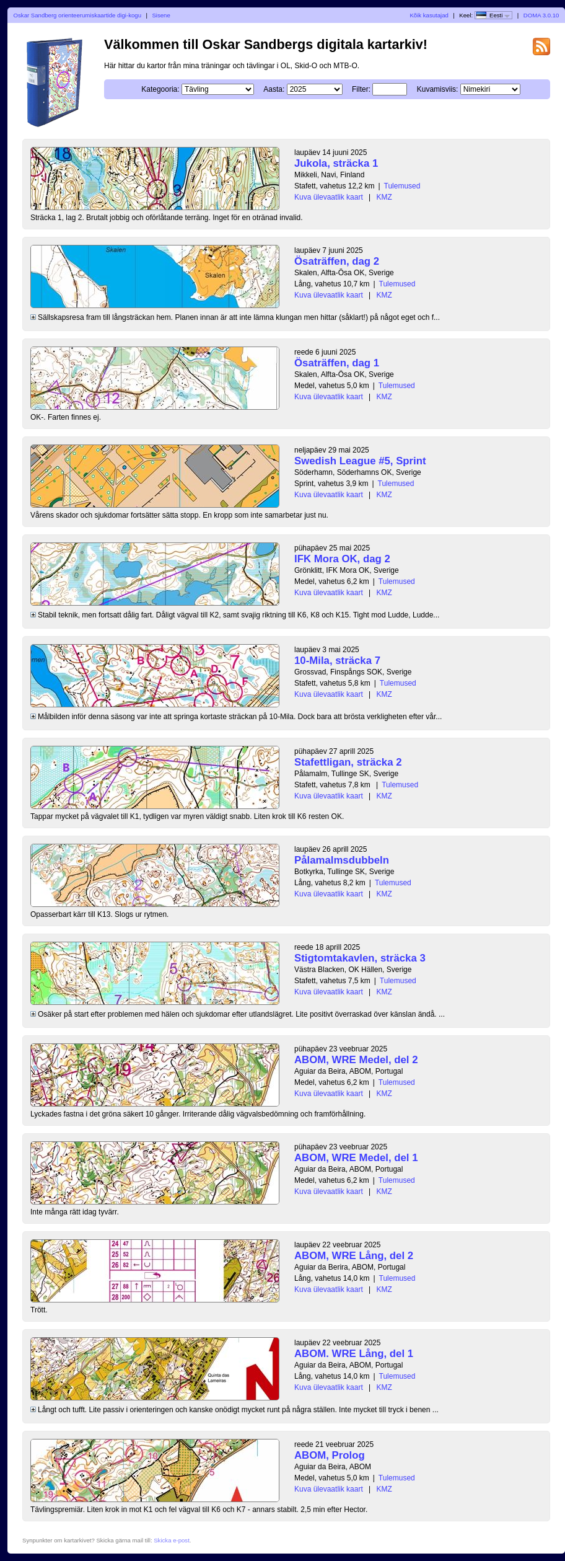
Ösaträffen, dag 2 (336, 261)
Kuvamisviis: (437, 89)
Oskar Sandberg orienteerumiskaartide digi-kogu (77, 15)
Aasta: (273, 89)
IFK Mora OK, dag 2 (342, 559)
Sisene (161, 15)
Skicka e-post (172, 1540)
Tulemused (402, 186)
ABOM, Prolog (329, 1455)
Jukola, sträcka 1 (336, 163)
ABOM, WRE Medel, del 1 (356, 1158)
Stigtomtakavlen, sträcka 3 (360, 958)
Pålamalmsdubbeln (341, 860)
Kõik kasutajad (429, 15)
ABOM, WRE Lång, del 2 (353, 1256)
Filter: (361, 89)
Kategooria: (160, 89)
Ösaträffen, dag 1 (336, 363)
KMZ (384, 197)
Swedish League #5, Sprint (360, 461)
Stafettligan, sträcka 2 (347, 762)
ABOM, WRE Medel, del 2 (356, 1060)
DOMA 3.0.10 (541, 15)
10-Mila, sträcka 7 (337, 660)
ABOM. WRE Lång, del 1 (353, 1354)
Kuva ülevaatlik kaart (328, 197)
